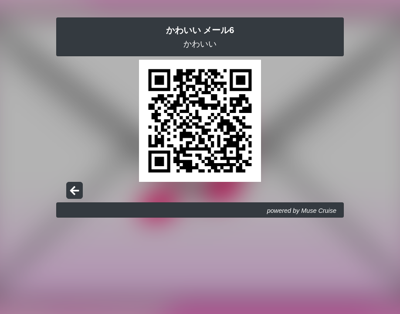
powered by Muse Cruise (301, 210)
